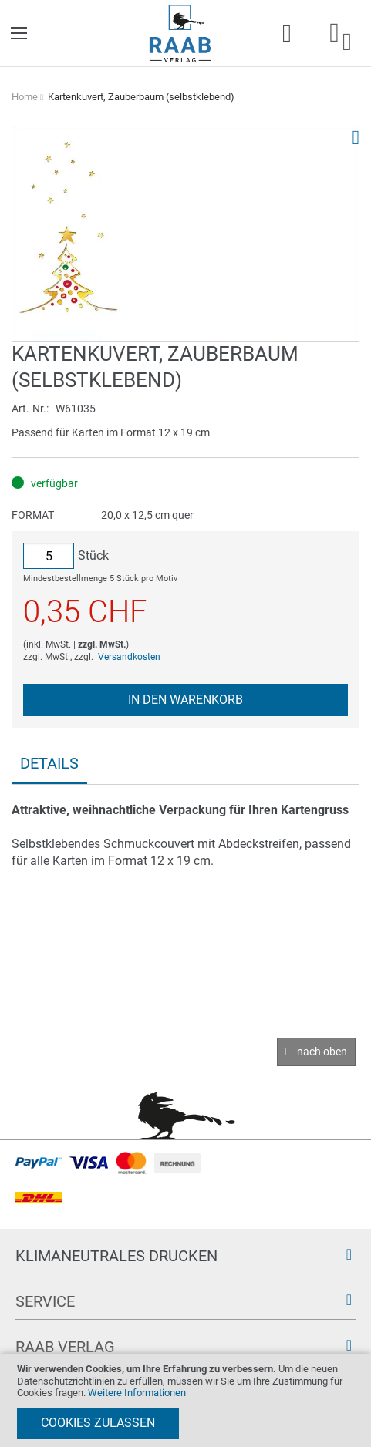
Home (25, 97)
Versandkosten (129, 656)
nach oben (322, 1051)
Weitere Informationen (137, 1392)
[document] (185, 1401)
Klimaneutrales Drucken (116, 1256)
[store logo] (180, 33)
